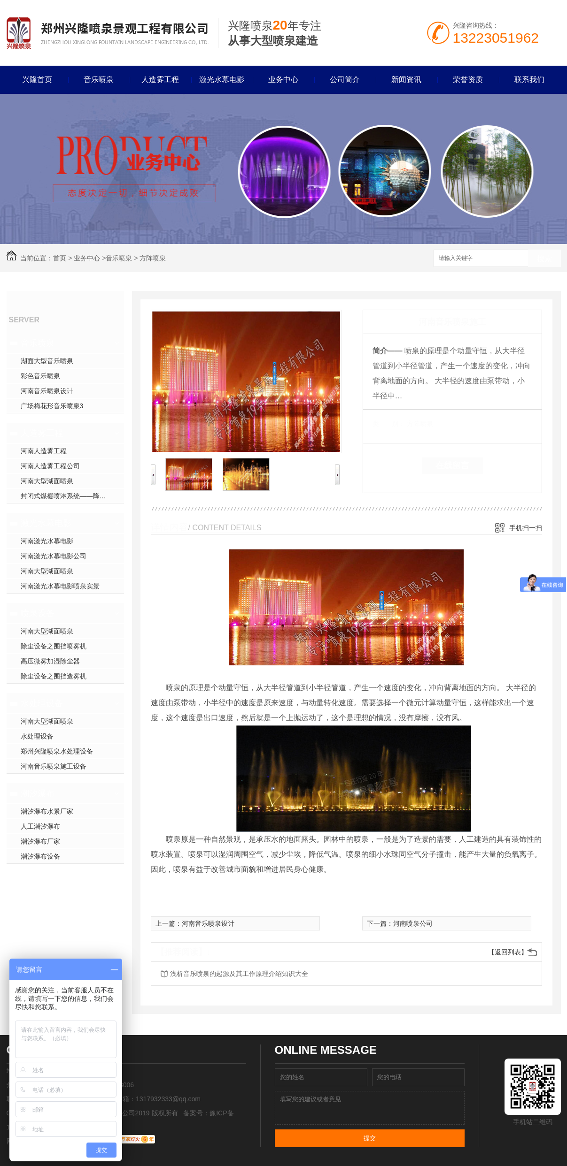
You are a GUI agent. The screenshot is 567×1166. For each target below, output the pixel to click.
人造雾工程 (160, 80)
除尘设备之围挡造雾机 (53, 676)
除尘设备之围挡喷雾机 (53, 646)
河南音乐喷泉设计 (47, 391)
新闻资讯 (406, 80)
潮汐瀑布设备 (40, 856)
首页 (59, 258)
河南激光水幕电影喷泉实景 (60, 586)
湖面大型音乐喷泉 (47, 361)
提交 (370, 1138)
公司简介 (345, 80)
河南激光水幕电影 (47, 541)
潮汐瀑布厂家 (40, 841)
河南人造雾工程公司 (50, 466)
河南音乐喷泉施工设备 (53, 766)
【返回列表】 (508, 952)
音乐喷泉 (99, 80)
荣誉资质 (468, 80)
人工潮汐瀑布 (40, 826)
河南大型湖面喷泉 (47, 481)
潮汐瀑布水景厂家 (47, 811)
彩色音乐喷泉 (40, 376)
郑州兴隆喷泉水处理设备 (57, 751)
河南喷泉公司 (413, 923)
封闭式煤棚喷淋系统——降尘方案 (70, 496)
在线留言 (452, 465)
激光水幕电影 (221, 80)
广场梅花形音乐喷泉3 (52, 406)
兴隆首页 (37, 80)
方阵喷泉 (153, 258)
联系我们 (529, 80)
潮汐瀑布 (37, 793)
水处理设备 (42, 703)
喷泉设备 (37, 613)
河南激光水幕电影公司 (53, 556)
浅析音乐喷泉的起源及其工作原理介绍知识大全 (239, 973)
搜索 (544, 259)
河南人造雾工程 (44, 451)
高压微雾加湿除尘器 (50, 661)
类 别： (389, 423)
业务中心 (283, 80)
